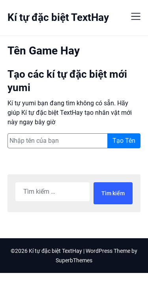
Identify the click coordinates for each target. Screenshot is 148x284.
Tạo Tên (123, 140)
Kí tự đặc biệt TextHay (58, 17)
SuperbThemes (74, 260)
